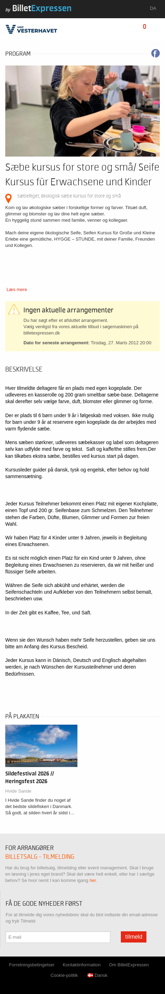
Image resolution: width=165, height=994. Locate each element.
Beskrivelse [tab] (23, 369)
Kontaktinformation (82, 964)
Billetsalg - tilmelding (39, 857)
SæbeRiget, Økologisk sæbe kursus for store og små (69, 196)
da (153, 8)
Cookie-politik (64, 975)
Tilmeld (133, 937)
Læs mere (17, 289)
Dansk (98, 975)
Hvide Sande (18, 791)
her (93, 880)
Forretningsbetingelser (31, 964)
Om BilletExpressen (129, 964)
